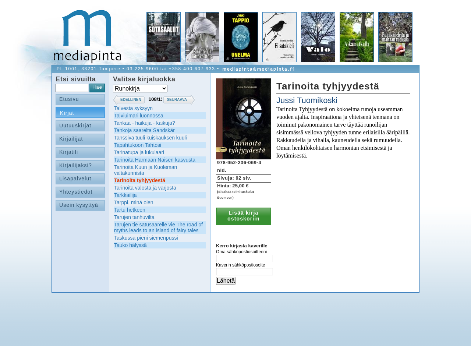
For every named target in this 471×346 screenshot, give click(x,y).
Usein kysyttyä (78, 205)
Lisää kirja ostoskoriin (243, 216)
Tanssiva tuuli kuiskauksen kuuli (150, 138)
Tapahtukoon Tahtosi (137, 145)
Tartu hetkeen (129, 210)
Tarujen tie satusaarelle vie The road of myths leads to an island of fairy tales (158, 227)
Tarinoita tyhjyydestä (139, 180)
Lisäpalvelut (75, 178)
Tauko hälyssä (130, 245)
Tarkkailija (125, 195)
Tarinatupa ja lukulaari (139, 152)
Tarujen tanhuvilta (134, 217)
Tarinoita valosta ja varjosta (145, 188)
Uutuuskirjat (75, 125)
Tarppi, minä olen (133, 202)
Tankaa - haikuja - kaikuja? (144, 123)
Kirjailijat (71, 139)
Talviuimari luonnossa (138, 116)
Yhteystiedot (76, 192)
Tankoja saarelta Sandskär (144, 130)
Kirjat (67, 113)
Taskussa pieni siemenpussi (146, 238)
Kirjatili (68, 152)
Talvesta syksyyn (133, 108)
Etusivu (69, 99)
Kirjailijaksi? (75, 165)
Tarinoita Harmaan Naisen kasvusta (154, 160)
